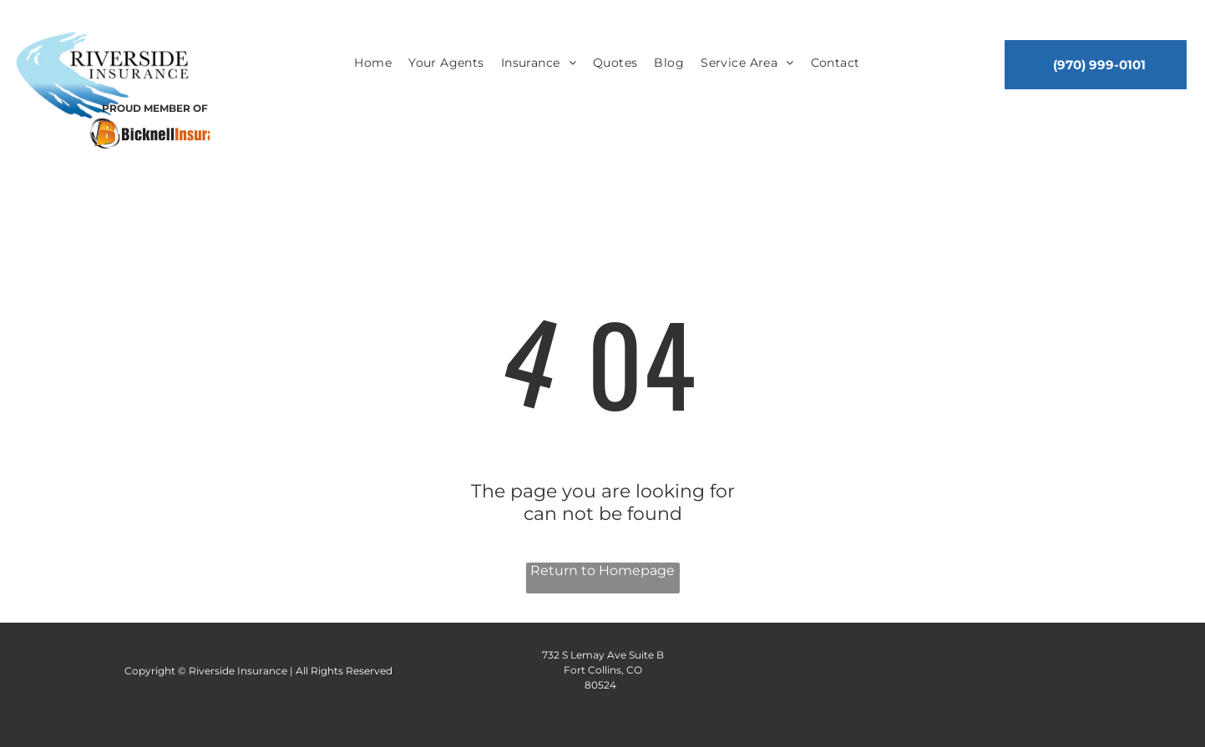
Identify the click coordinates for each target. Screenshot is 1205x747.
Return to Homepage (602, 570)
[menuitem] (373, 63)
